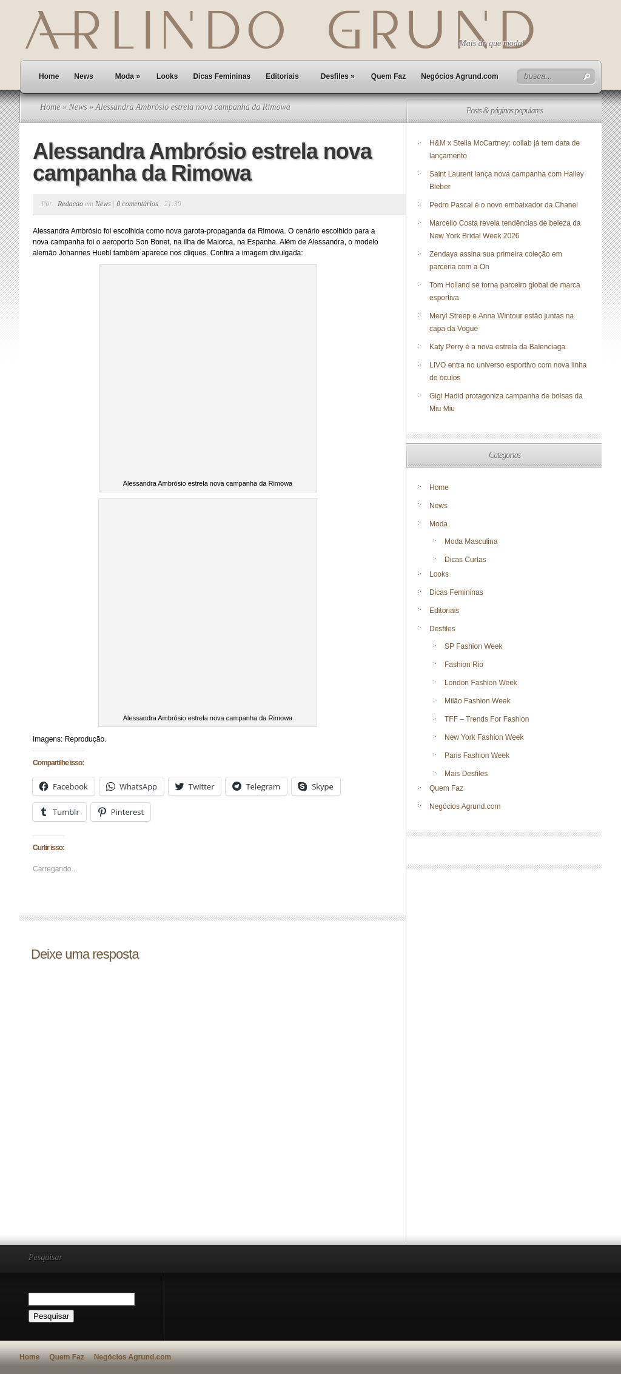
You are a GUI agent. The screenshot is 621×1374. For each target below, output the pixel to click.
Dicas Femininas (221, 76)
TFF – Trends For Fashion (487, 719)
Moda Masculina (471, 541)
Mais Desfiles (466, 773)
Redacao (70, 203)
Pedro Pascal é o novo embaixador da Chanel (504, 205)
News (83, 76)
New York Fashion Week (484, 737)
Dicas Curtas (465, 559)
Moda (127, 76)
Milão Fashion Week (478, 701)
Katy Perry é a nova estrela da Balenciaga (497, 347)
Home (49, 76)
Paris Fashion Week (477, 755)
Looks (167, 76)
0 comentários (137, 203)
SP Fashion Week (474, 646)
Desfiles (338, 76)
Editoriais (282, 76)
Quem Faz (388, 76)
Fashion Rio (464, 664)
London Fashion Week (481, 683)
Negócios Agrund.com (459, 76)
